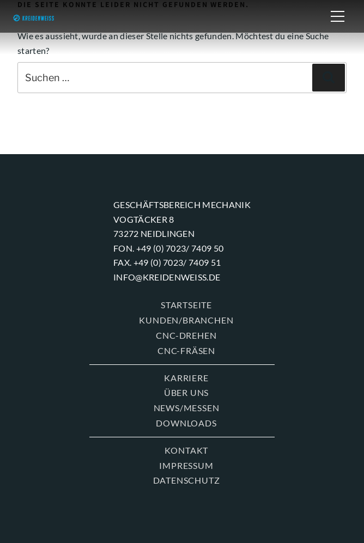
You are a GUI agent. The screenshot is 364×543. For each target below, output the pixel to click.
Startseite (186, 305)
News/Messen (187, 407)
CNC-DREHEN (186, 335)
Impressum (186, 465)
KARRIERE (186, 378)
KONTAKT (187, 450)
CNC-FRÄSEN (186, 350)
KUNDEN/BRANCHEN (186, 320)
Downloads (186, 423)
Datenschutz (186, 480)
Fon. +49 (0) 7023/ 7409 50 (168, 248)
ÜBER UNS (186, 392)
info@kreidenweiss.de (166, 277)
